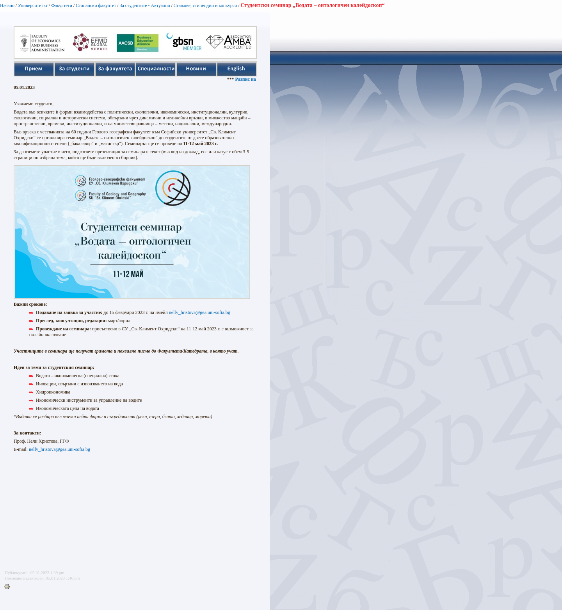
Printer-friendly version (9, 586)
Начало (7, 5)
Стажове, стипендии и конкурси (205, 5)
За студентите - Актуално (144, 5)
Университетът (33, 5)
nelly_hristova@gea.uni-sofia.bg (199, 312)
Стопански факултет (96, 5)
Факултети (61, 5)
